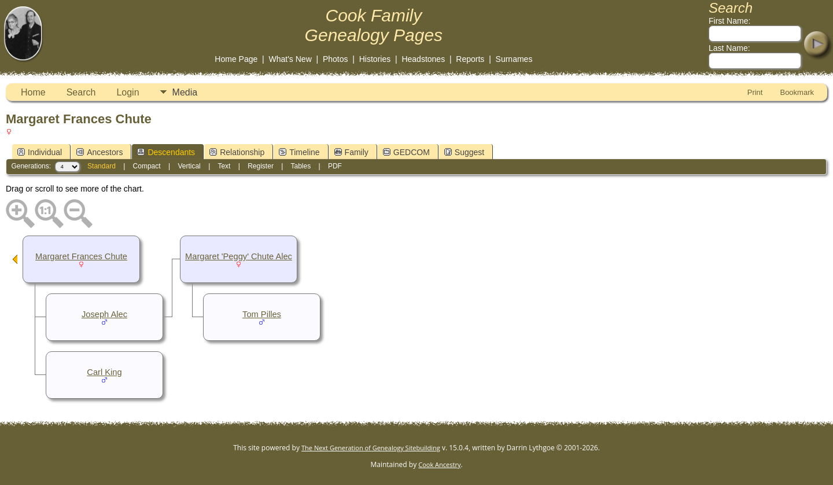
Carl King (104, 372)
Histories (374, 59)
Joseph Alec (104, 314)
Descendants (166, 152)
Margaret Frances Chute (81, 256)
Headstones (423, 59)
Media (185, 92)
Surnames (514, 59)
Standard (101, 166)
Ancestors (99, 152)
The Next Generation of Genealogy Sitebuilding (370, 447)
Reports (470, 59)
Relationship (236, 152)
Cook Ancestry (439, 464)
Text (224, 166)
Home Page (236, 59)
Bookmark (797, 92)
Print (755, 92)
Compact (147, 166)
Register (261, 166)
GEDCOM (406, 152)
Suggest (464, 152)
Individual (39, 152)
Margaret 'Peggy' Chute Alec (238, 256)
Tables (300, 166)
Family (351, 152)
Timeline (299, 152)
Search (81, 92)
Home (33, 92)
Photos (335, 59)
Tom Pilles (261, 314)
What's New (290, 59)
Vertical (189, 166)
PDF (335, 166)
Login (127, 92)
